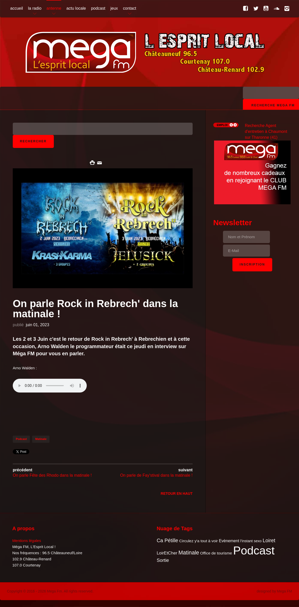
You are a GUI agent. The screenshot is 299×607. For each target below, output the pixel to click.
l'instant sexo (251, 541)
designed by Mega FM (274, 591)
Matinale (40, 438)
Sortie (163, 560)
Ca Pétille (167, 540)
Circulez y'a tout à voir (198, 541)
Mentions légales (26, 540)
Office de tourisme (216, 553)
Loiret (269, 540)
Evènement (229, 541)
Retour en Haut (177, 493)
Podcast (21, 438)
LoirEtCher (167, 553)
